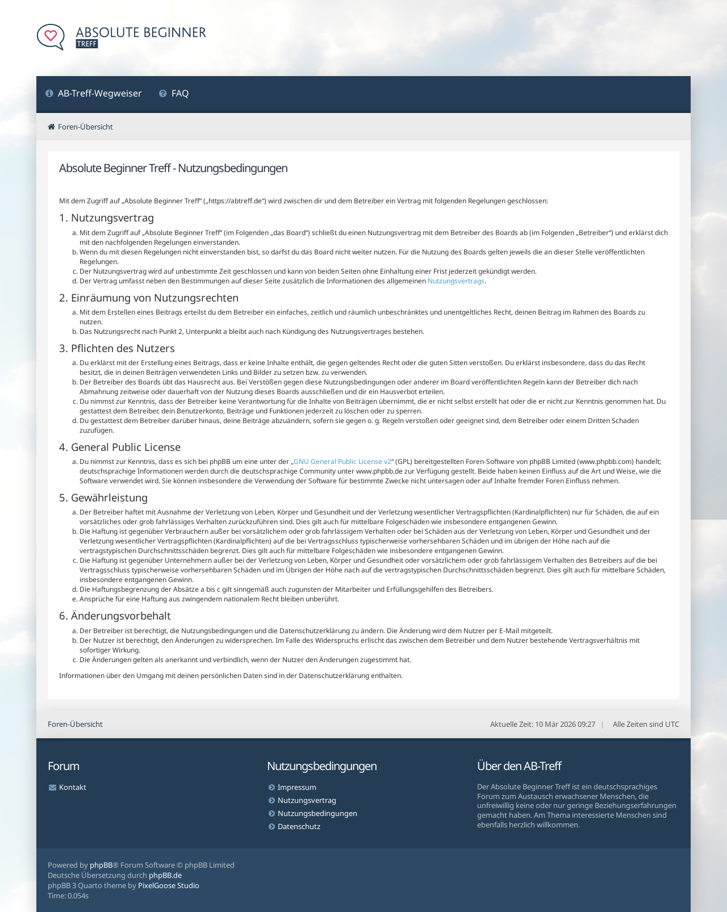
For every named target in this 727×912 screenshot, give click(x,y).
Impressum (297, 787)
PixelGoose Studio (168, 885)
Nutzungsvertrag (307, 800)
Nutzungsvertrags (456, 281)
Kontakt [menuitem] (72, 787)
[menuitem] (93, 94)
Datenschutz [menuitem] (299, 826)
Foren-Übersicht (75, 724)
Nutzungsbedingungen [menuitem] (317, 813)
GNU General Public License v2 (342, 461)
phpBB (101, 865)
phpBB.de (165, 875)
